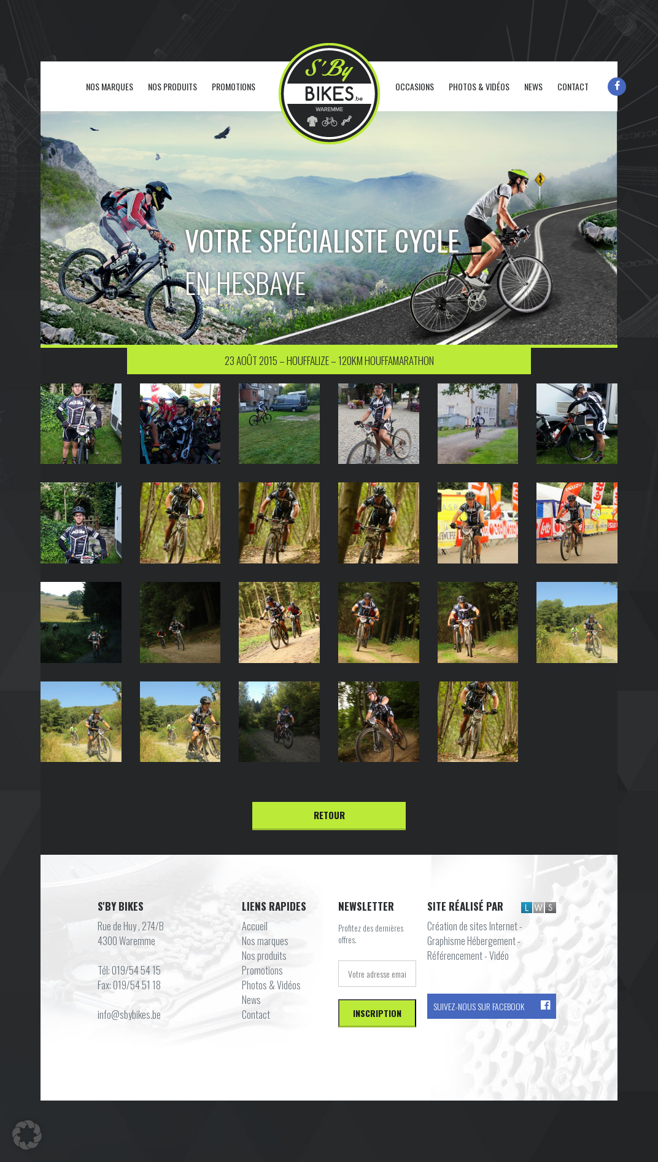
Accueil (73, 87)
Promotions (233, 86)
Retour (329, 815)
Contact (573, 86)
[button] (27, 1135)
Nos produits (172, 86)
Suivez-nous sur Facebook (491, 1006)
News (533, 86)
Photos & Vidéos (479, 86)
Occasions (414, 86)
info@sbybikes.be (129, 1014)
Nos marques (109, 86)
